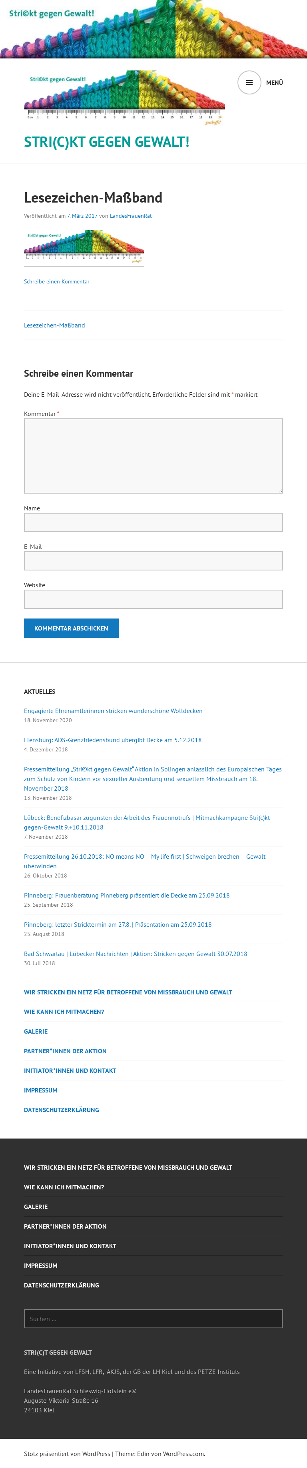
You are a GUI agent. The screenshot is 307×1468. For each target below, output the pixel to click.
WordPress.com (183, 1454)
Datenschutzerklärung (61, 1110)
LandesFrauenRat (131, 215)
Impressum (41, 1090)
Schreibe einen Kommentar (57, 281)
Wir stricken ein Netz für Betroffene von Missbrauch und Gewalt (128, 992)
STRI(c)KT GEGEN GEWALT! (106, 141)
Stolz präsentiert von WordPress (67, 1454)
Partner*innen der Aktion (65, 1051)
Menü (274, 82)
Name (32, 508)
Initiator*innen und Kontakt (70, 1070)
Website (34, 585)
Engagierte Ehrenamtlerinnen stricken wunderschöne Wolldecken (113, 711)
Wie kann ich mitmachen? (64, 1012)
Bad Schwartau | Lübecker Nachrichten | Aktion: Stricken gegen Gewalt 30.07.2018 (135, 954)
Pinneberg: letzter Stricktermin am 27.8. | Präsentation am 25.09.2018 (118, 924)
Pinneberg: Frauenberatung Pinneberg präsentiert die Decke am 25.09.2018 (127, 895)
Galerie (36, 1031)
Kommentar (41, 414)
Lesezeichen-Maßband (54, 325)
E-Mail (33, 546)
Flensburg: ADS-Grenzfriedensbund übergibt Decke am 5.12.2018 (113, 740)
